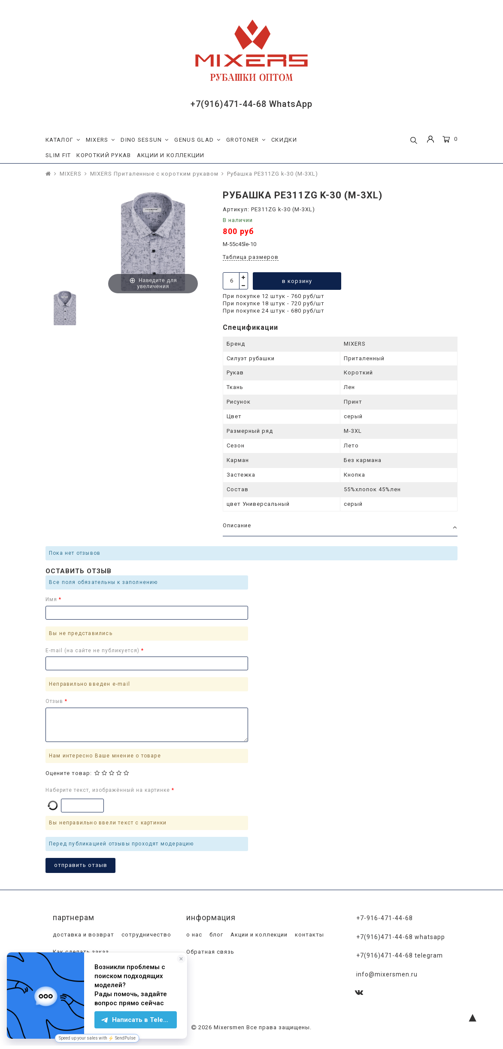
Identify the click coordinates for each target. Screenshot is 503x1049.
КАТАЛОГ (62, 140)
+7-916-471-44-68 (384, 918)
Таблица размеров (251, 257)
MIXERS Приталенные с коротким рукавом (154, 173)
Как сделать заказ (80, 952)
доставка (145, 969)
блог (215, 934)
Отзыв (55, 701)
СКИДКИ (284, 140)
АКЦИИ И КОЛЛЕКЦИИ (171, 155)
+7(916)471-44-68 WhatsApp (251, 104)
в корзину (298, 281)
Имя (52, 599)
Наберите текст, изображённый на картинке (108, 790)
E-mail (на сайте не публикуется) (93, 651)
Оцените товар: (68, 773)
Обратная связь (209, 952)
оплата (62, 986)
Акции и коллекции (258, 934)
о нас (193, 934)
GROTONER (246, 140)
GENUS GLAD (197, 140)
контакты (308, 934)
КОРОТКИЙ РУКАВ (103, 155)
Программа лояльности (87, 969)
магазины (95, 986)
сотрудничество (145, 934)
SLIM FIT (58, 155)
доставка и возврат (82, 934)
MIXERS (100, 140)
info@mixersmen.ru (387, 973)
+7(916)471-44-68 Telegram (399, 955)
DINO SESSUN (145, 140)
